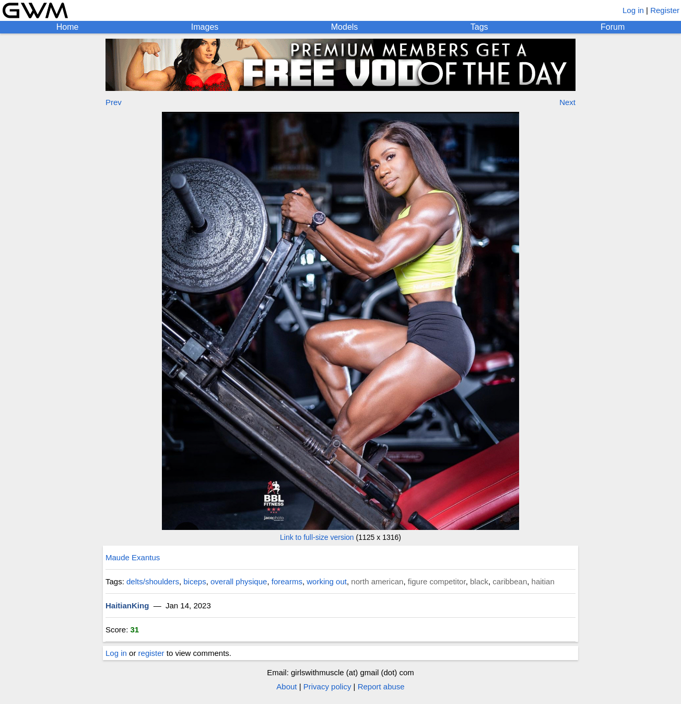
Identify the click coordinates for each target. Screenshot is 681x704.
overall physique (238, 581)
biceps (194, 581)
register (151, 653)
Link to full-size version (317, 537)
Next (567, 102)
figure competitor (437, 581)
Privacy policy (327, 686)
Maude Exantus (132, 557)
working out (327, 581)
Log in (633, 10)
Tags (479, 26)
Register (664, 10)
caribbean (509, 581)
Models (344, 26)
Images (204, 26)
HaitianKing (127, 605)
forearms (287, 581)
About (286, 686)
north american (377, 581)
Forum (613, 26)
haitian (543, 581)
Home (67, 26)
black (479, 581)
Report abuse (381, 686)
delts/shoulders (152, 581)
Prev (113, 102)
